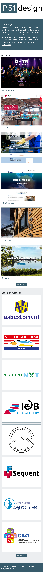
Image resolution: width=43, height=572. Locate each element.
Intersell (5, 128)
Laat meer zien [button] (21, 284)
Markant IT (30, 42)
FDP (4, 165)
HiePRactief (6, 45)
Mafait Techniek (8, 203)
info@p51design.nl (7, 569)
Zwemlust (5, 278)
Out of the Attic (8, 90)
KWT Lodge (6, 240)
